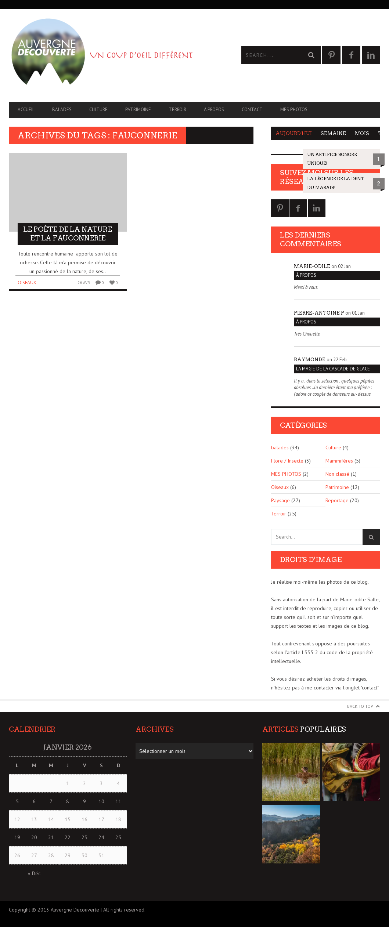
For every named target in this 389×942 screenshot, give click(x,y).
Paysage (280, 500)
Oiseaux (27, 282)
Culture (98, 109)
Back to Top (360, 706)
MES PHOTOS (293, 109)
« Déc (34, 873)
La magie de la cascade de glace (333, 369)
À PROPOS (214, 109)
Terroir (177, 109)
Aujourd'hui (293, 133)
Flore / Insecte (287, 460)
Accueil (26, 109)
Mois (362, 133)
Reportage (337, 500)
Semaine (333, 133)
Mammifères (339, 460)
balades (62, 109)
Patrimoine (138, 109)
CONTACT (252, 109)
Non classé (337, 474)
